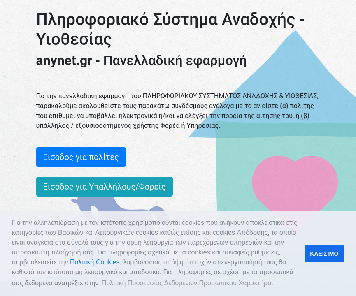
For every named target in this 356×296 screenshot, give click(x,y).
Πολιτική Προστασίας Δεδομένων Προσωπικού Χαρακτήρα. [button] (187, 283)
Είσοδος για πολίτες (81, 157)
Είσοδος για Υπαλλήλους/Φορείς (104, 187)
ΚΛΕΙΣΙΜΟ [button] (324, 253)
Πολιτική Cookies (95, 262)
